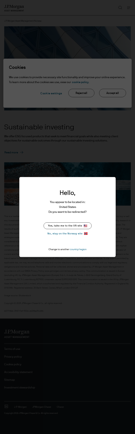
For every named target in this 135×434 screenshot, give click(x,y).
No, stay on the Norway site (67, 233)
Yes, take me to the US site (67, 226)
